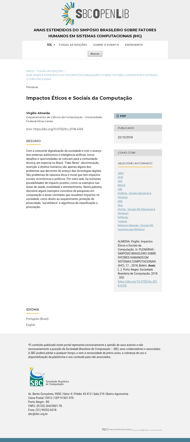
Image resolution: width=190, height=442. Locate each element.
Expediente (134, 44)
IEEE (120, 201)
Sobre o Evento (106, 44)
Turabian (122, 221)
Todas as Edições (72, 44)
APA (120, 181)
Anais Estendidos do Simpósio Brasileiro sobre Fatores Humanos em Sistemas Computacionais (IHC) (95, 33)
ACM (120, 177)
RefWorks (123, 217)
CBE (120, 189)
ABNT (121, 173)
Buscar (94, 53)
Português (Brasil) (37, 318)
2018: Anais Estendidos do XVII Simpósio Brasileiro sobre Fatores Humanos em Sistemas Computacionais (92, 77)
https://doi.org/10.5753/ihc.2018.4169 (58, 129)
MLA (120, 205)
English (30, 324)
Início (30, 71)
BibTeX (122, 185)
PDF (122, 116)
